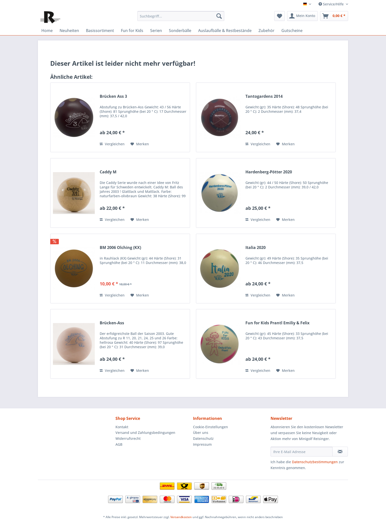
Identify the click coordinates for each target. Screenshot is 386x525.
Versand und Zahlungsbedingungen (145, 432)
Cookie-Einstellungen (210, 427)
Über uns (200, 432)
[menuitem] (180, 16)
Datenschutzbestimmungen (315, 461)
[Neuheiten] (69, 30)
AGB (118, 444)
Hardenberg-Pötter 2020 (268, 172)
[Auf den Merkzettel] (139, 144)
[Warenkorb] (334, 16)
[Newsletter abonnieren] (340, 452)
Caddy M (108, 172)
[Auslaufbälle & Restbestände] (225, 30)
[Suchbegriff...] (180, 16)
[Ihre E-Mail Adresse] (302, 452)
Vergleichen (112, 144)
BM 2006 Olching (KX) (120, 247)
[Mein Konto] (302, 16)
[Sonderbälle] (180, 30)
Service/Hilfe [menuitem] (332, 4)
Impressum (202, 444)
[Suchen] (219, 16)
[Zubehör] (266, 30)
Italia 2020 (255, 247)
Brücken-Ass (112, 323)
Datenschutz (203, 438)
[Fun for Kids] (132, 30)
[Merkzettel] (279, 16)
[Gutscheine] (292, 30)
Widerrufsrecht (128, 438)
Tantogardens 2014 (264, 96)
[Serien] (156, 30)
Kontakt (121, 427)
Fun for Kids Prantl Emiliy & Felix (277, 323)
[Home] (47, 30)
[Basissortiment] (99, 30)
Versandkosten (181, 517)
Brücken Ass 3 (113, 96)
